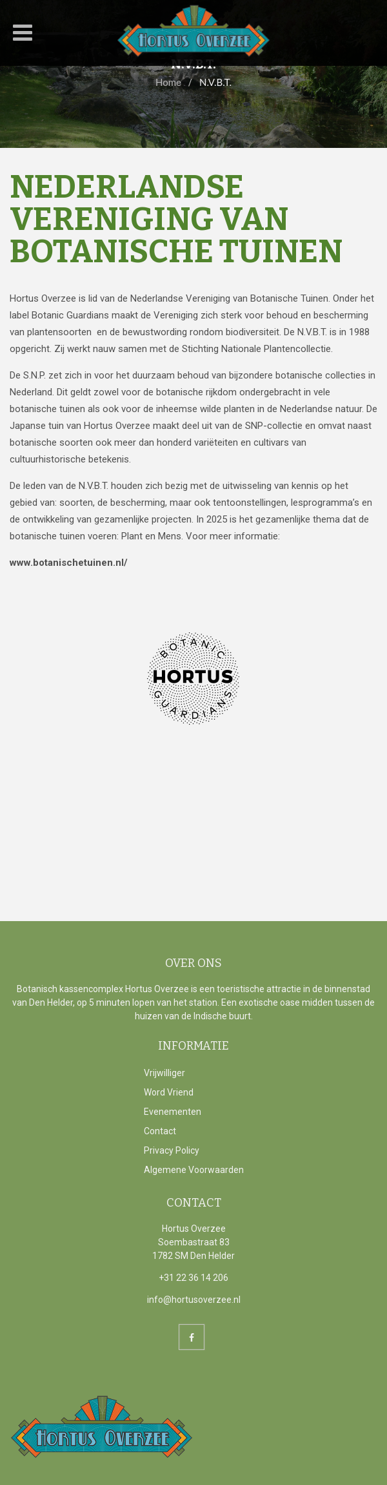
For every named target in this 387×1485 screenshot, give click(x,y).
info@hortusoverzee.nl (194, 1299)
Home (168, 82)
